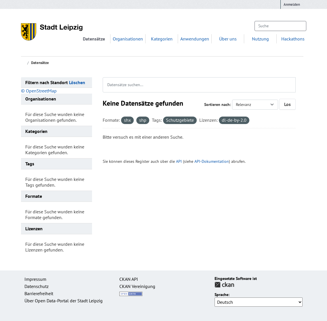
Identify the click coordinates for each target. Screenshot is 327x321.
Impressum (35, 279)
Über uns (228, 39)
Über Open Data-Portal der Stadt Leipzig (63, 300)
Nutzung (260, 39)
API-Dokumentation (211, 161)
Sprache (221, 294)
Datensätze (94, 39)
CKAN (224, 285)
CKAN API (128, 279)
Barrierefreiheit (38, 293)
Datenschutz (36, 286)
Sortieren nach (217, 104)
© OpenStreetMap (39, 91)
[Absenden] (299, 26)
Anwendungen (194, 39)
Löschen (77, 82)
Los (287, 104)
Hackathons (293, 39)
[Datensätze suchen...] (280, 26)
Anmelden (292, 4)
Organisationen (128, 39)
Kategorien (162, 39)
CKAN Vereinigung (137, 286)
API (179, 161)
